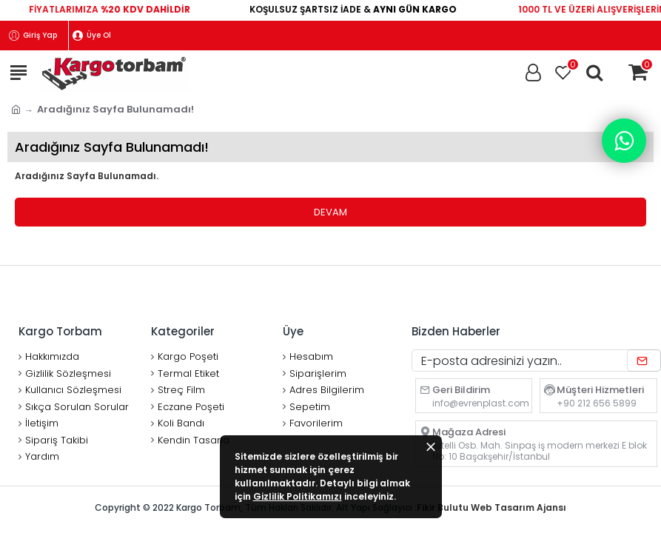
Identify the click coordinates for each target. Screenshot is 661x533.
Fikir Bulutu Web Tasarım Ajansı (491, 507)
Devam (330, 212)
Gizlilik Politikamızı (297, 496)
